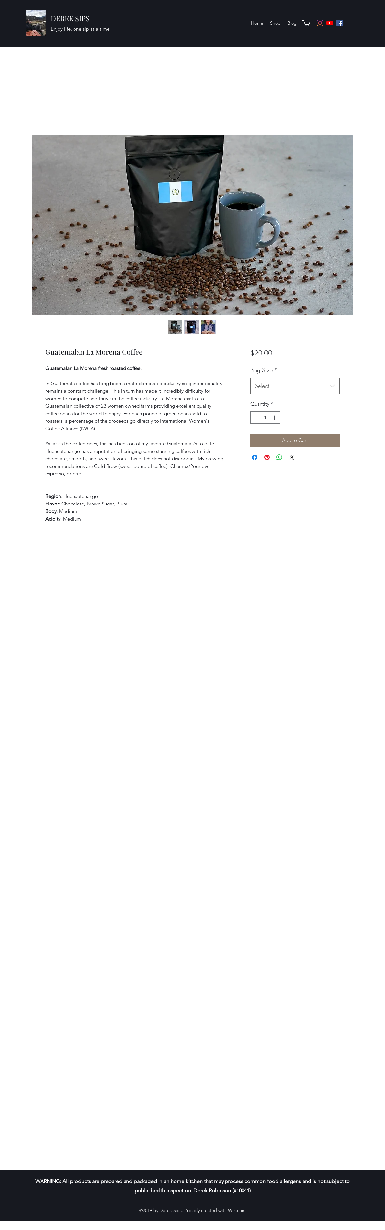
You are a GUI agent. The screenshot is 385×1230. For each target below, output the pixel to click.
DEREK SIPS (70, 18)
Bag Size (263, 370)
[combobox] (295, 386)
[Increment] (275, 418)
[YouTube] (329, 23)
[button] (306, 23)
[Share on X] (292, 457)
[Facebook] (339, 23)
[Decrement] (255, 418)
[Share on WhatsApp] (279, 457)
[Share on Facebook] (255, 457)
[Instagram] (320, 23)
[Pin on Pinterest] (267, 457)
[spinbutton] (265, 418)
